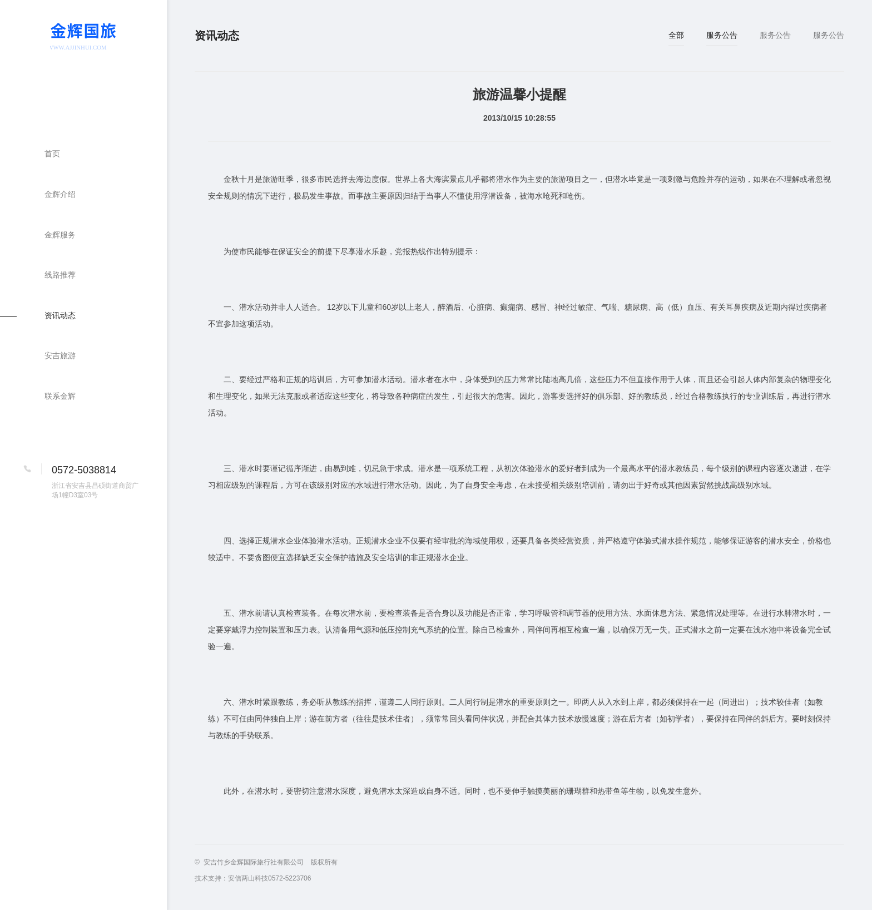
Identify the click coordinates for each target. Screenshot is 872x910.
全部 (676, 35)
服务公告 (721, 35)
